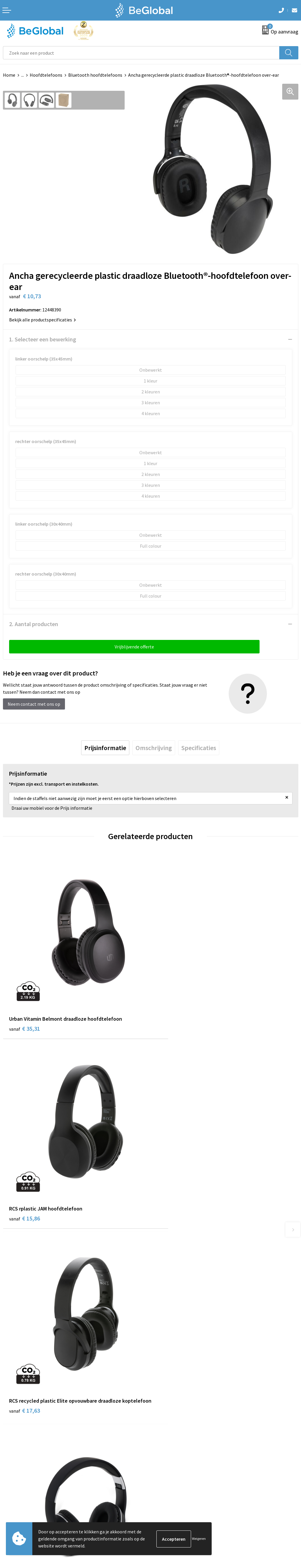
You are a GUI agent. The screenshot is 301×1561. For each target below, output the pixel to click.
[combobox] (141, 52)
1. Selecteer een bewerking (42, 339)
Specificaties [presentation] (198, 748)
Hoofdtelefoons (46, 75)
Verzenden (283, 1494)
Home (9, 75)
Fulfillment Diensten (174, 1315)
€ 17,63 (24, 1193)
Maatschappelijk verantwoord (183, 1306)
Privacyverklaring (20, 1433)
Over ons (162, 1297)
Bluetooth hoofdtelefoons (95, 75)
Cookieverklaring (20, 1424)
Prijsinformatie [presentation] (105, 748)
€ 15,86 (172, 1011)
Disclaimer (13, 1442)
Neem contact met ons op (34, 704)
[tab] (105, 747)
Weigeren (199, 1538)
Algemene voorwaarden (27, 1415)
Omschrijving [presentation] (154, 748)
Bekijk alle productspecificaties (42, 320)
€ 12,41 (172, 1185)
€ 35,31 (24, 1011)
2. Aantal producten (33, 624)
